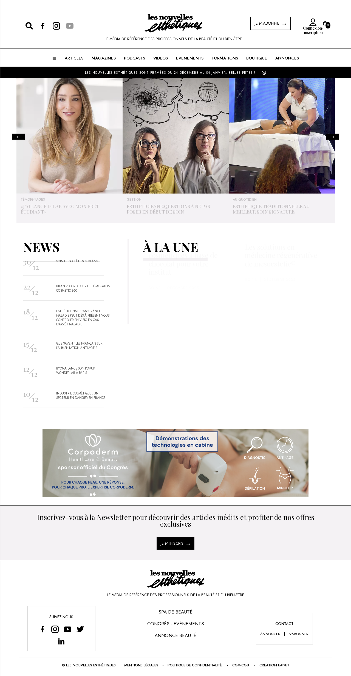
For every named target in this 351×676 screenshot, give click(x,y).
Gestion (134, 199)
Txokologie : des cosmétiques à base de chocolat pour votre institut (183, 271)
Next (332, 137)
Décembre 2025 (183, 299)
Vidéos (160, 58)
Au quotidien (245, 199)
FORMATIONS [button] (225, 58)
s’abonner (298, 634)
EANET (283, 665)
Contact (284, 623)
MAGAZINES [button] (104, 58)
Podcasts (134, 58)
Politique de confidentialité (195, 665)
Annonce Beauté (175, 635)
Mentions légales (141, 665)
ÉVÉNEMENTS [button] (189, 58)
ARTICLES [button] (74, 58)
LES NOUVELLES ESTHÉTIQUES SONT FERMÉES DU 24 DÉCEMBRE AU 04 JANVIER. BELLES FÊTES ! (170, 72)
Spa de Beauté (175, 612)
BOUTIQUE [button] (256, 58)
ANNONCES (287, 58)
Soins (155, 299)
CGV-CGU (241, 665)
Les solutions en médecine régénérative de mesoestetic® (281, 266)
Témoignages (33, 199)
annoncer (270, 634)
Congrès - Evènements (175, 623)
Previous (18, 137)
